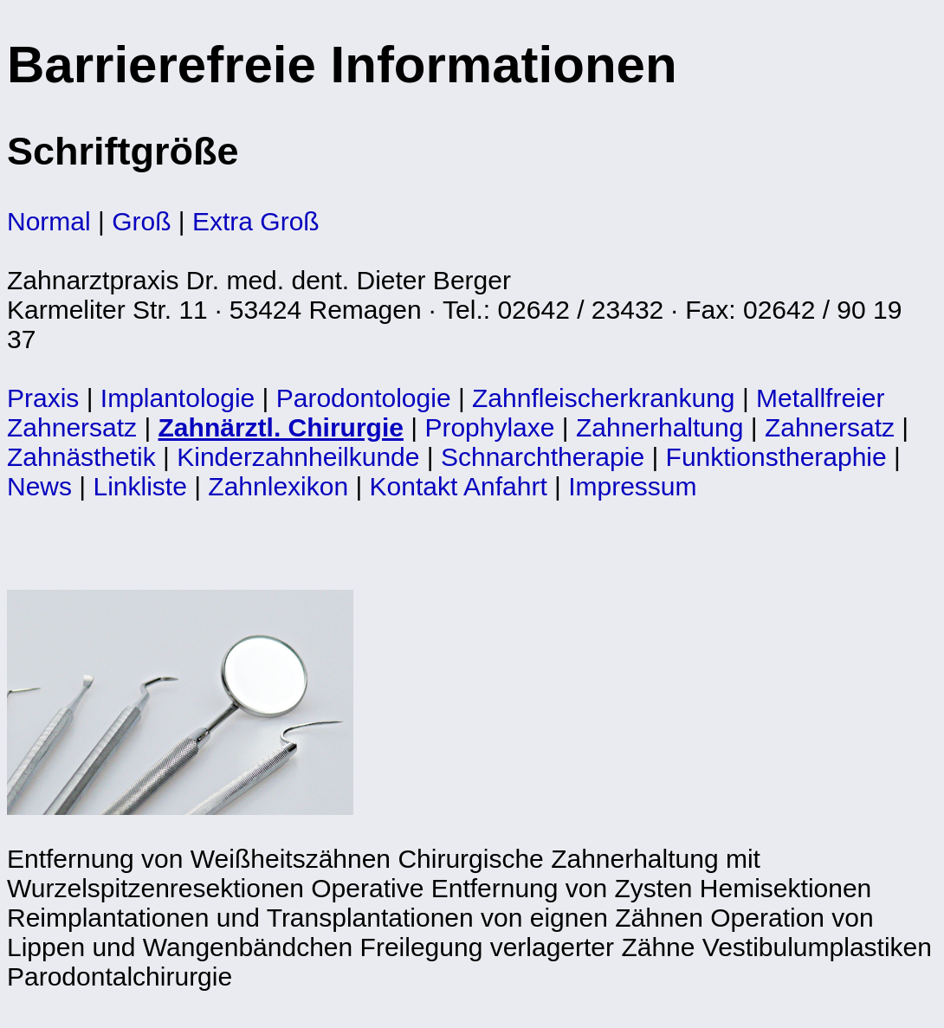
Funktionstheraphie (776, 457)
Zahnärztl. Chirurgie (281, 427)
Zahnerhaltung (659, 427)
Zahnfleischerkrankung (603, 398)
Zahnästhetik (81, 457)
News (39, 486)
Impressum (632, 486)
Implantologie (177, 398)
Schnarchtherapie (542, 457)
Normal (49, 221)
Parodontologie (363, 398)
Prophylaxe (489, 427)
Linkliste (139, 486)
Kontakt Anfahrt (458, 486)
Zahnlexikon (278, 486)
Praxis (43, 398)
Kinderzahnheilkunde (298, 457)
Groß (141, 221)
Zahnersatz (830, 427)
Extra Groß (256, 221)
